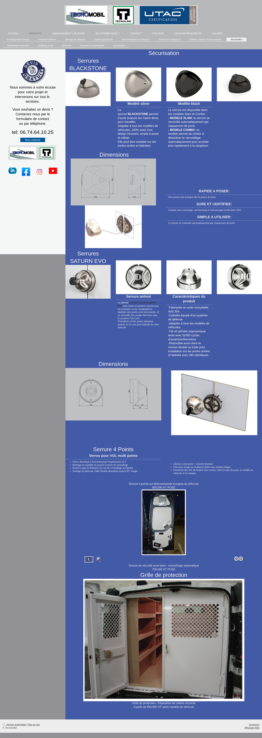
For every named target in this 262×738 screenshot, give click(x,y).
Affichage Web (251, 727)
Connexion (254, 724)
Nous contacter (32, 139)
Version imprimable (14, 724)
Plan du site (34, 724)
